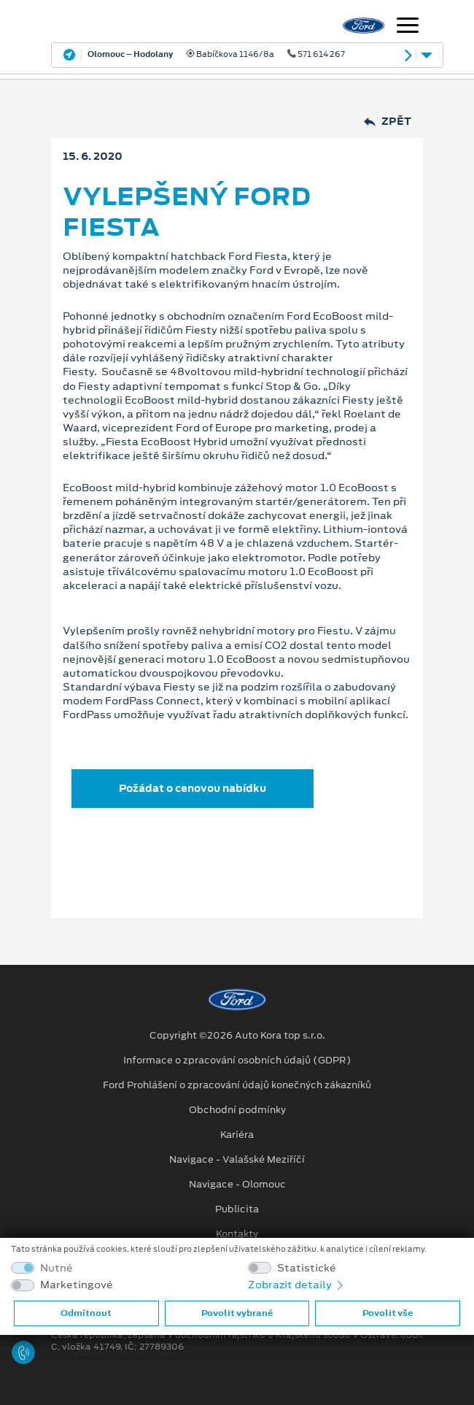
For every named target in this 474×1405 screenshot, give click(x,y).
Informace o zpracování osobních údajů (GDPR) (237, 1060)
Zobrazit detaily (297, 1284)
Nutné (56, 1268)
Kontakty (237, 1234)
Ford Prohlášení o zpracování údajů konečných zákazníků (237, 1085)
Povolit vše (387, 1313)
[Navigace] (407, 27)
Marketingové (76, 1285)
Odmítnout (86, 1313)
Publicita (237, 1209)
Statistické (306, 1268)
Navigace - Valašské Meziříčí (237, 1159)
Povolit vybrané (237, 1313)
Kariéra (237, 1135)
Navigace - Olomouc (237, 1184)
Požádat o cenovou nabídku (192, 788)
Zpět (387, 121)
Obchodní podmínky (237, 1110)
